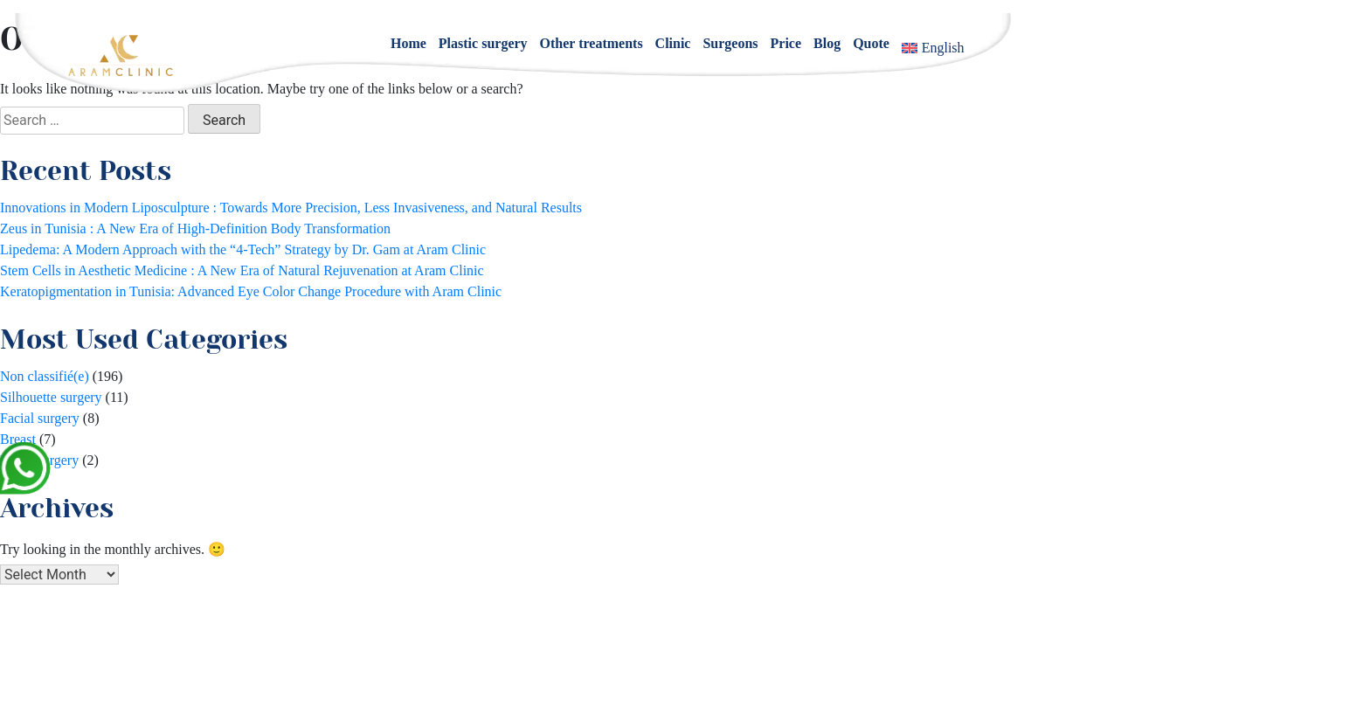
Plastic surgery (483, 43)
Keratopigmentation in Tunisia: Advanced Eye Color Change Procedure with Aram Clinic (251, 291)
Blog (827, 43)
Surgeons (730, 43)
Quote (871, 43)
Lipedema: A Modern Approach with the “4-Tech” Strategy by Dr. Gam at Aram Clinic (243, 249)
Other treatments (591, 43)
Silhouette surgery (51, 397)
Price (786, 43)
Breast (18, 439)
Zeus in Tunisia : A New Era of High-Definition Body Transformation (195, 228)
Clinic (673, 43)
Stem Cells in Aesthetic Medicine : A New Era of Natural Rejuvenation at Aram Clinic (242, 270)
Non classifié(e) (44, 376)
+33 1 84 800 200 (712, 664)
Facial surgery (40, 418)
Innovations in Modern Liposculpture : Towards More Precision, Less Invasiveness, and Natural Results (291, 207)
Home (408, 43)
